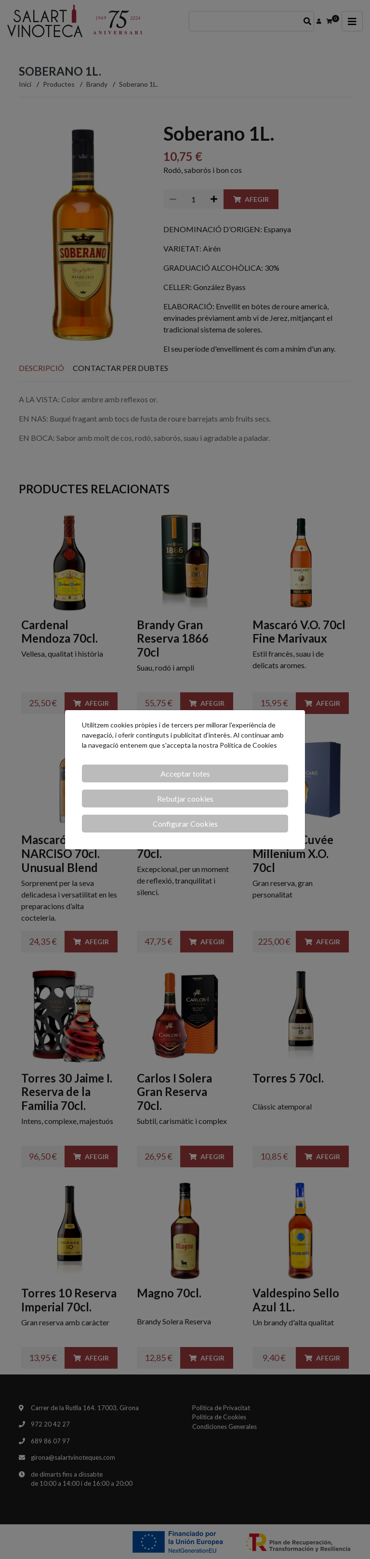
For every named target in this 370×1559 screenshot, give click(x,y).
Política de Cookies (248, 745)
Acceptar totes (185, 773)
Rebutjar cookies (185, 798)
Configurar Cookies (185, 823)
